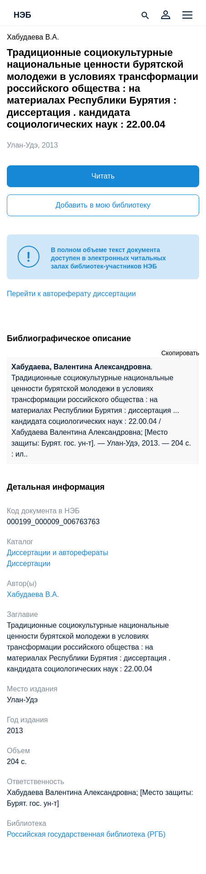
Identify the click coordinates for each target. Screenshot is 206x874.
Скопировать (180, 353)
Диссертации (28, 563)
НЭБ (22, 15)
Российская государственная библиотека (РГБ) (86, 834)
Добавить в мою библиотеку (102, 205)
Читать (103, 176)
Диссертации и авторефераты (57, 552)
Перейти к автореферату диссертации (71, 294)
